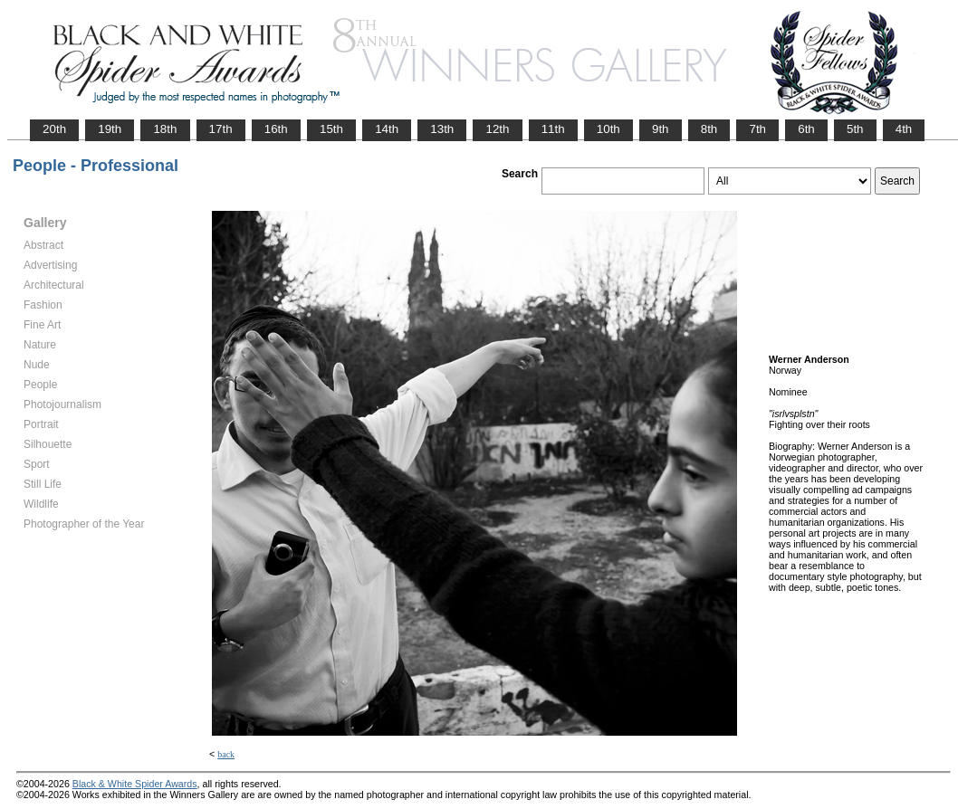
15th (331, 129)
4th (904, 129)
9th (660, 129)
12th (497, 129)
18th (165, 129)
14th (386, 129)
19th (109, 129)
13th (442, 129)
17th (221, 129)
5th (855, 129)
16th (276, 129)
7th (757, 129)
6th (806, 129)
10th (608, 129)
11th (553, 129)
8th (709, 129)
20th (54, 129)
